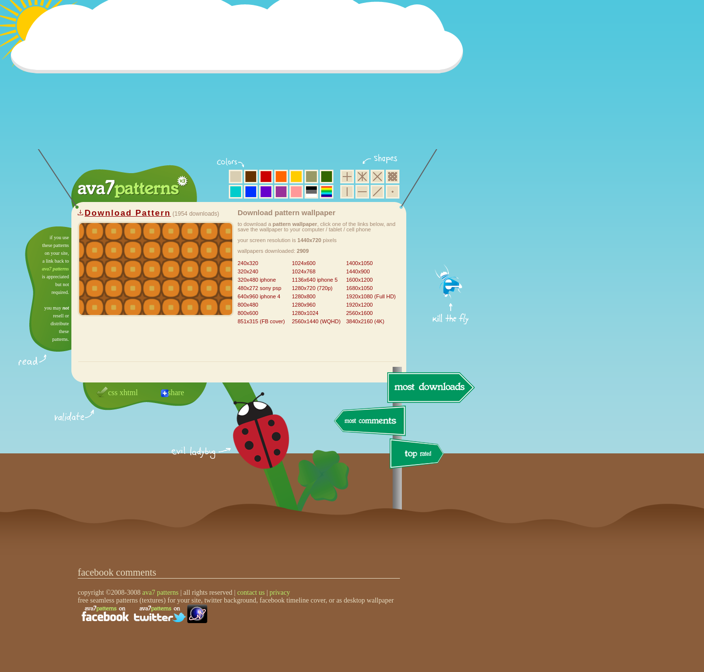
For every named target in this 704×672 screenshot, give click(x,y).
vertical (347, 192)
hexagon (362, 176)
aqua (235, 192)
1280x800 (303, 296)
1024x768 (303, 271)
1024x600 (303, 263)
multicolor (326, 192)
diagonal (377, 192)
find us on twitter (159, 614)
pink (296, 192)
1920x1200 (359, 305)
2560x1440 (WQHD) (316, 321)
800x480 (248, 305)
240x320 (248, 263)
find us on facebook (105, 614)
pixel (392, 176)
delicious (251, 442)
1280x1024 (305, 313)
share (176, 392)
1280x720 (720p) (312, 288)
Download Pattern (128, 213)
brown (251, 176)
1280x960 (303, 305)
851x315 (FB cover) (261, 321)
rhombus (377, 176)
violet (266, 192)
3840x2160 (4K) (365, 321)
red (266, 176)
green (326, 176)
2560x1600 (359, 313)
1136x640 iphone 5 (315, 280)
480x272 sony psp (259, 288)
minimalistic (392, 192)
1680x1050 (359, 288)
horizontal (362, 192)
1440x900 (358, 271)
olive (311, 176)
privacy (279, 592)
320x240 (248, 271)
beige (235, 176)
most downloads (429, 387)
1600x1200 (359, 280)
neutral (311, 192)
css (113, 392)
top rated (418, 455)
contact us (250, 592)
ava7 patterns (55, 268)
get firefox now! (451, 230)
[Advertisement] (240, 80)
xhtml (129, 392)
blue (251, 192)
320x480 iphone (257, 280)
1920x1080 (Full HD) (371, 296)
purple (281, 192)
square (347, 176)
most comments (370, 421)
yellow (296, 176)
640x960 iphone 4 (259, 296)
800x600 (248, 313)
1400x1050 (359, 263)
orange (281, 176)
